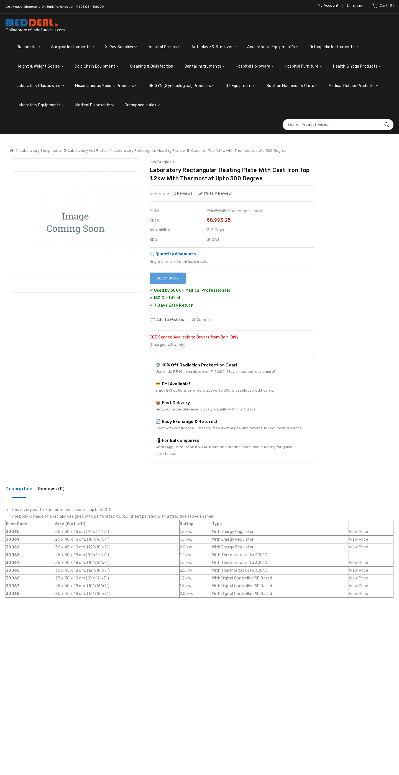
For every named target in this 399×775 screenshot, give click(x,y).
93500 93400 (198, 447)
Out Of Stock (168, 278)
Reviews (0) (51, 488)
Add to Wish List (171, 319)
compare (205, 319)
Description (19, 488)
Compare (355, 5)
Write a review (215, 193)
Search (386, 124)
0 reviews (183, 193)
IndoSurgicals (162, 162)
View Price (358, 531)
